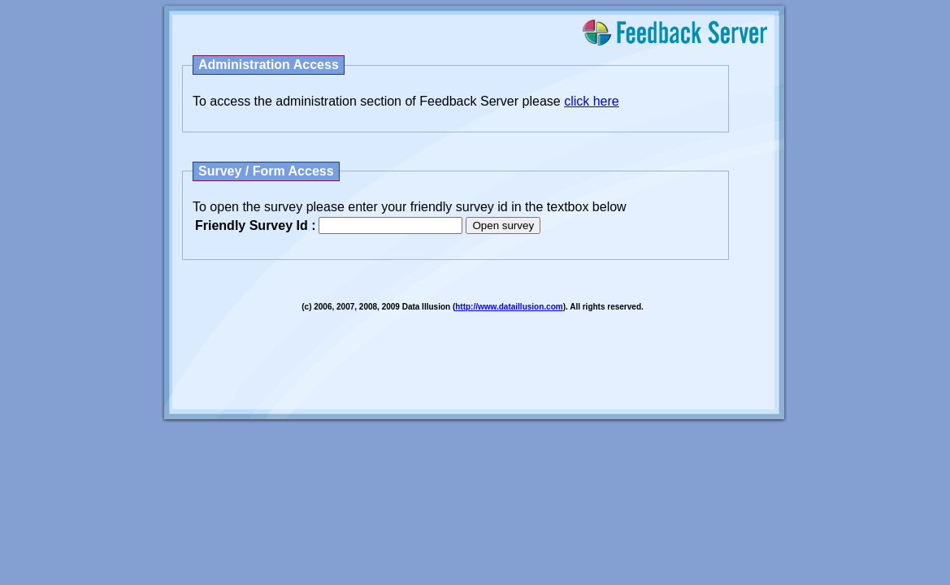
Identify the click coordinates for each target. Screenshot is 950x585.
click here (591, 101)
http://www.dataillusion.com (508, 306)
